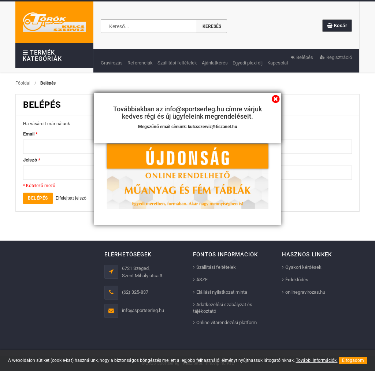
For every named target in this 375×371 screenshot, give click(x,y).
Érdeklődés (296, 279)
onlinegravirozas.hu (305, 292)
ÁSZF (202, 279)
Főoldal (22, 83)
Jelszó (31, 160)
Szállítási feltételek (177, 63)
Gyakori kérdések (303, 267)
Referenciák (140, 63)
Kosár (337, 25)
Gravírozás (112, 63)
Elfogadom (353, 360)
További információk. (317, 360)
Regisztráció (336, 57)
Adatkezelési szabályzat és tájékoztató (222, 308)
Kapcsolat (277, 63)
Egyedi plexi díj (248, 63)
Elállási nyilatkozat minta (221, 292)
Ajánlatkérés (215, 63)
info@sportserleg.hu (143, 310)
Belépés (302, 57)
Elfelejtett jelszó (71, 198)
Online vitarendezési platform (226, 322)
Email (30, 134)
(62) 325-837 (135, 292)
